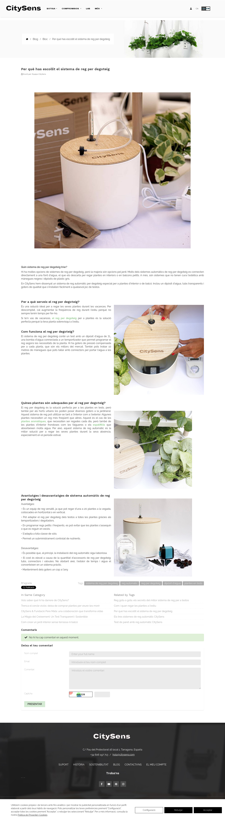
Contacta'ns (133, 764)
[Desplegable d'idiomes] (197, 8)
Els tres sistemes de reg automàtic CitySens (139, 616)
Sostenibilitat (98, 764)
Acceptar (207, 810)
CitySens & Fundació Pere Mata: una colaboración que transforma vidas (62, 611)
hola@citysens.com (123, 754)
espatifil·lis (99, 424)
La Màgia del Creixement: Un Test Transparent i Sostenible (54, 616)
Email (27, 661)
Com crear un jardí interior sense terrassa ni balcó (49, 622)
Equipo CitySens (39, 74)
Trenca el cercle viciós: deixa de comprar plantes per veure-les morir (60, 605)
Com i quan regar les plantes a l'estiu (135, 605)
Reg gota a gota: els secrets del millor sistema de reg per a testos (151, 600)
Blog (116, 764)
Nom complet (31, 653)
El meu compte (156, 764)
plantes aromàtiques (33, 421)
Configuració (149, 810)
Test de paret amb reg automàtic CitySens (138, 622)
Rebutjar (178, 810)
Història (79, 764)
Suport (64, 764)
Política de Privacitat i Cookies (32, 815)
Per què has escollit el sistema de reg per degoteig (143, 611)
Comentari (29, 669)
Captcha (28, 693)
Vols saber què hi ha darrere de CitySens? (45, 600)
